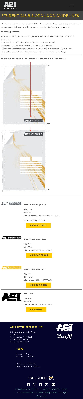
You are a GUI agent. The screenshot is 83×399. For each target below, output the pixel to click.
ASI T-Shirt (36, 309)
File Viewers (41, 389)
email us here (63, 27)
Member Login (59, 389)
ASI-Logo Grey (38, 225)
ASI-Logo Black (39, 255)
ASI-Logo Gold (38, 285)
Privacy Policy (23, 389)
